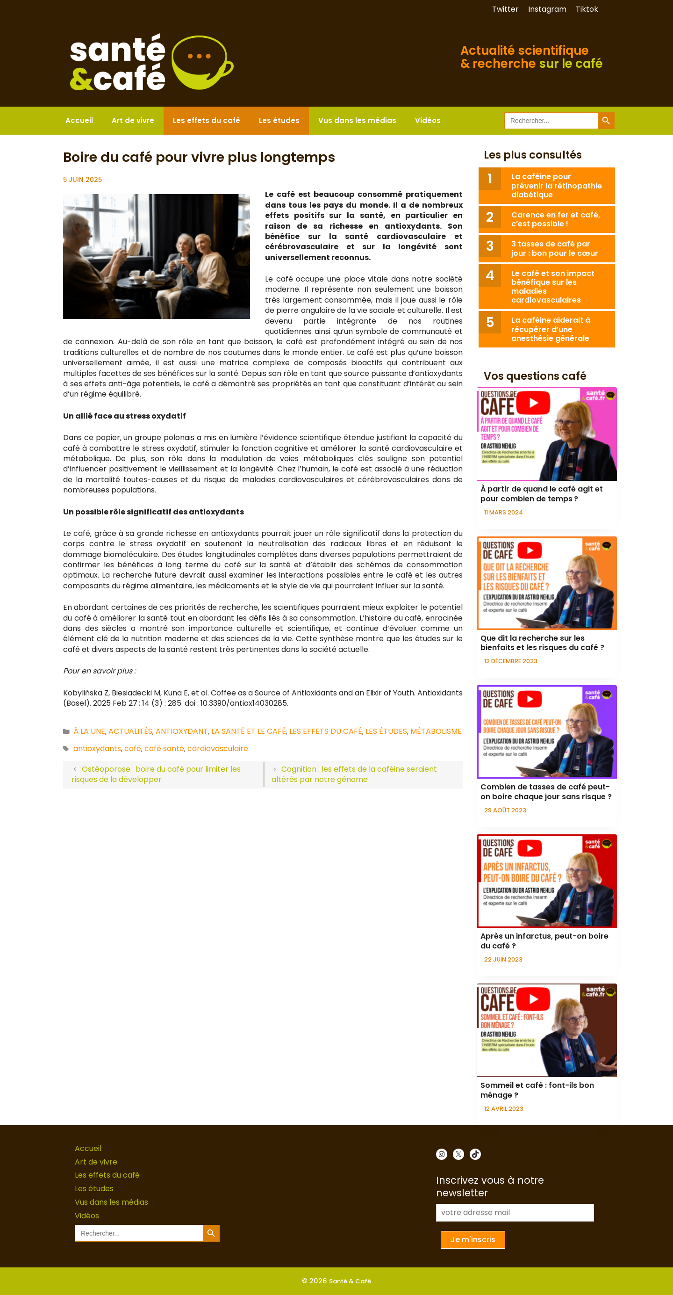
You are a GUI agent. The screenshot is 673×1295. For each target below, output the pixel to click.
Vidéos (428, 120)
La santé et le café (248, 731)
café (132, 748)
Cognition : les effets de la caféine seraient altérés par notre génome (354, 774)
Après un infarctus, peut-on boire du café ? (544, 941)
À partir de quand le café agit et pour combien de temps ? (541, 494)
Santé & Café (350, 1281)
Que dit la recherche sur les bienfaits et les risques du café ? (542, 643)
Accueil (79, 120)
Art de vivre (133, 120)
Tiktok (587, 9)
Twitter (505, 9)
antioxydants (97, 748)
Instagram (547, 9)
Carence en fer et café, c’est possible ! (555, 219)
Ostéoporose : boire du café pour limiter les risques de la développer (156, 774)
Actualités (130, 731)
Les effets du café (206, 120)
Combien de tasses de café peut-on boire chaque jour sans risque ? (546, 791)
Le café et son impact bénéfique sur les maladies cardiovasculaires (552, 287)
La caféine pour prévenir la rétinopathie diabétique (556, 185)
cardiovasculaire (217, 748)
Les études (279, 120)
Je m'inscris (473, 1239)
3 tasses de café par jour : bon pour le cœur (554, 248)
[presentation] (547, 434)
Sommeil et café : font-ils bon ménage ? (537, 1090)
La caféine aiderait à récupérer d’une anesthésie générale (550, 329)
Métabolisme (436, 731)
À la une (89, 731)
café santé (164, 748)
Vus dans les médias (357, 120)
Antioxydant (182, 731)
